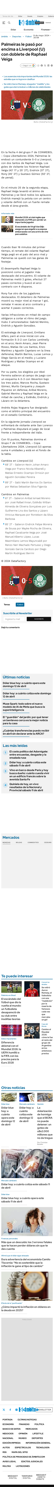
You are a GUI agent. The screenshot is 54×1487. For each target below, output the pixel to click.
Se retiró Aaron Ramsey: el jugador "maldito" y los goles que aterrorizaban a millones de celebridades (27, 85)
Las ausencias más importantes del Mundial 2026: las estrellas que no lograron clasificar (28, 78)
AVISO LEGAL (9, 1461)
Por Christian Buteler (42, 1143)
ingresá (48, 22)
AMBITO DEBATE (41, 1477)
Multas (7, 1466)
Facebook (10, 1410)
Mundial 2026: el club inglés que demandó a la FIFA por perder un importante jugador (30, 220)
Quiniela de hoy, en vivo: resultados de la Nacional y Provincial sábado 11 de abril (26, 787)
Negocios (8, 1433)
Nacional (8, 1438)
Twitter (4, 1410)
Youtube (30, 1410)
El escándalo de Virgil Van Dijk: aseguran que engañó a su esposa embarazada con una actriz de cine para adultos (31, 230)
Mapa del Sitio (20, 1452)
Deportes (16, 37)
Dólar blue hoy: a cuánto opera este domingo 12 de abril (24, 684)
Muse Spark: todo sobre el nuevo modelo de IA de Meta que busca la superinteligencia (24, 707)
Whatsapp (37, 1410)
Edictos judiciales (32, 1461)
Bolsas (19, 842)
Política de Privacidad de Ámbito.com (24, 1456)
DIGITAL (13, 1477)
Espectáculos (23, 1447)
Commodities (33, 842)
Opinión (23, 1433)
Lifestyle (38, 1433)
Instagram (16, 1410)
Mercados (31, 1429)
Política (39, 1424)
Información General (38, 1443)
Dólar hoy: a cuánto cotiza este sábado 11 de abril (27, 764)
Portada (8, 1419)
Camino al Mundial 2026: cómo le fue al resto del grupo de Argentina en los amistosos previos (47, 1041)
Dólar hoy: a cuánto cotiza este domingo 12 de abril (27, 695)
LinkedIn (23, 1410)
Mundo (23, 1438)
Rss (5, 1452)
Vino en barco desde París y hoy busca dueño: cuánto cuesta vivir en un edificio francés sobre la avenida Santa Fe (29, 774)
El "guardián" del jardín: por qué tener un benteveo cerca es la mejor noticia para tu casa (25, 720)
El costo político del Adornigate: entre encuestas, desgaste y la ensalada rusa (28, 754)
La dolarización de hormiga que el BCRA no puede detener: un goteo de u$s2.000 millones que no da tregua (45, 1123)
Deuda (29, 16)
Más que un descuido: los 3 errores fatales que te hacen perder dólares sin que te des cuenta (26, 1246)
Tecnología (43, 1447)
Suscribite (39, 619)
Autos (6, 1447)
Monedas (6, 842)
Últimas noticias (27, 1419)
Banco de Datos (11, 1429)
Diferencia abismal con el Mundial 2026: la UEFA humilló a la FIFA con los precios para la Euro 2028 (11, 1052)
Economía (28, 29)
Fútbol (28, 37)
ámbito (4, 37)
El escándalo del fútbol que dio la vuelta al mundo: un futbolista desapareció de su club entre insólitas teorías (11, 1009)
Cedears (47, 842)
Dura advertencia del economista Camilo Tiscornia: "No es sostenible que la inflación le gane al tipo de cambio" (25, 1263)
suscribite (39, 22)
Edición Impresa (12, 1443)
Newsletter (44, 1409)
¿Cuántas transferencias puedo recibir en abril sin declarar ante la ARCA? (26, 732)
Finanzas (45, 29)
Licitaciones (23, 1466)
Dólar (20, 16)
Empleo (40, 16)
